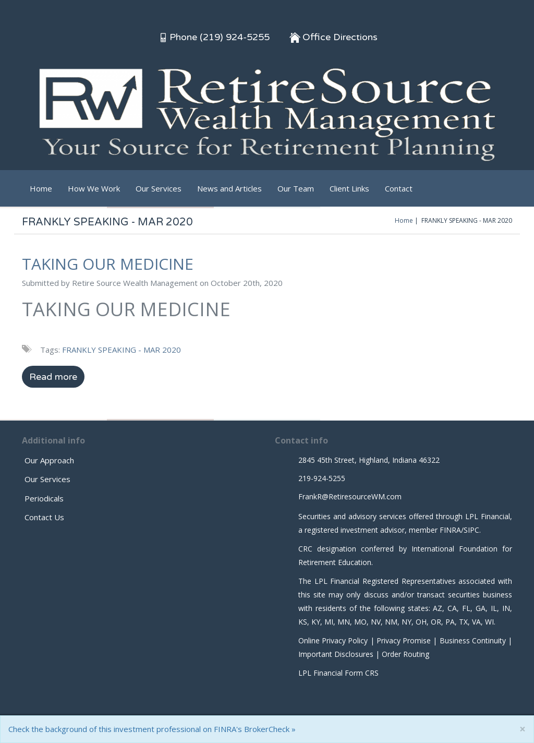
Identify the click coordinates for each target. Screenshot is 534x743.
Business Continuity (473, 640)
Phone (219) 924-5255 (214, 37)
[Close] (522, 729)
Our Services (158, 188)
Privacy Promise (404, 640)
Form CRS (362, 673)
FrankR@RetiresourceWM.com (350, 496)
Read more (53, 376)
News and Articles (229, 188)
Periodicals (44, 498)
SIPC (471, 530)
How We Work (94, 188)
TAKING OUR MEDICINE (107, 263)
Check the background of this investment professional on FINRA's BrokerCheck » (152, 729)
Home (41, 188)
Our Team (295, 188)
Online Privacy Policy (333, 640)
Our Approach (49, 460)
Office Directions (333, 37)
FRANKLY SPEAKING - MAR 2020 (121, 349)
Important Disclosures (335, 654)
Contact (398, 188)
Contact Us (44, 517)
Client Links (349, 188)
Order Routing (405, 654)
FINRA (450, 530)
